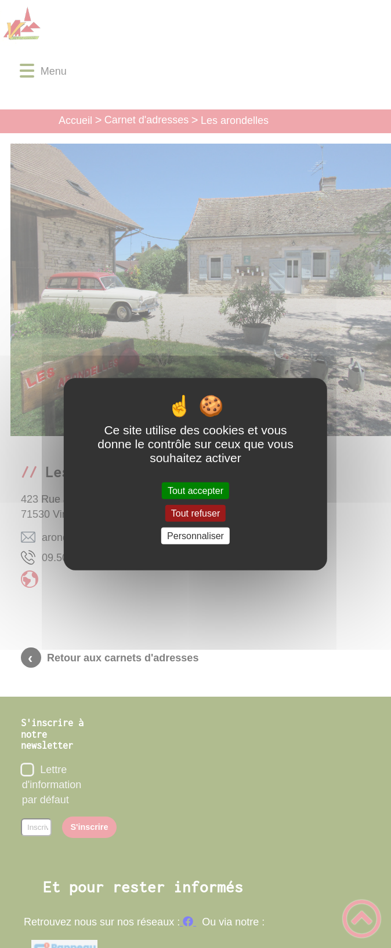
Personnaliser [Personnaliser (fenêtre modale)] (195, 536)
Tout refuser (195, 513)
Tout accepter (195, 490)
